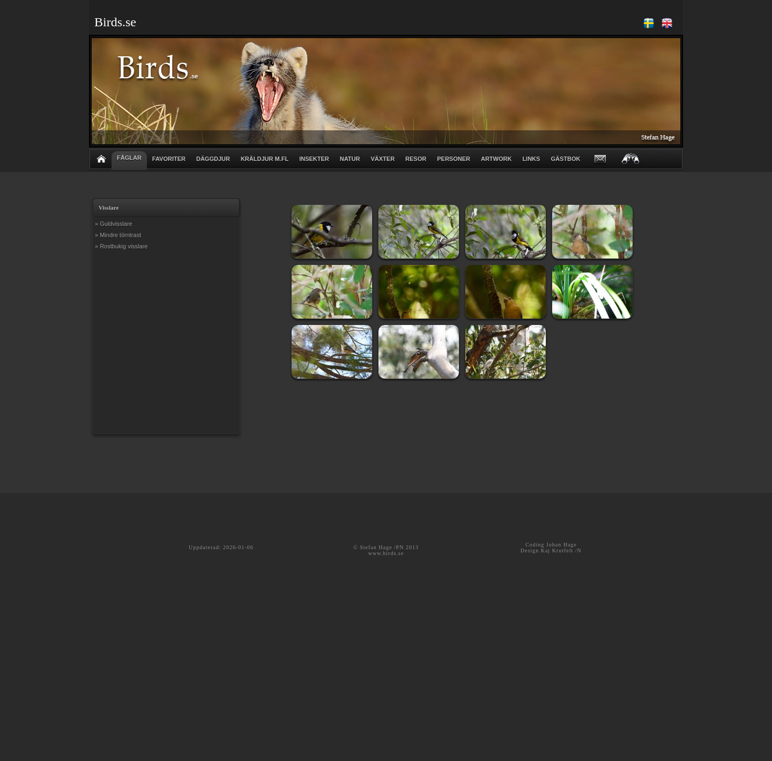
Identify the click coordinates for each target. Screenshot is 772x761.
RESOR (415, 159)
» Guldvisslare (113, 223)
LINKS (531, 159)
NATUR (350, 159)
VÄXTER (382, 159)
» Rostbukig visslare (121, 246)
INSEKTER (314, 159)
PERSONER (453, 159)
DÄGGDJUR (213, 159)
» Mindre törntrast (118, 235)
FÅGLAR (129, 157)
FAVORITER (168, 159)
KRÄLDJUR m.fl (264, 159)
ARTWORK (496, 159)
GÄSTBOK (565, 159)
